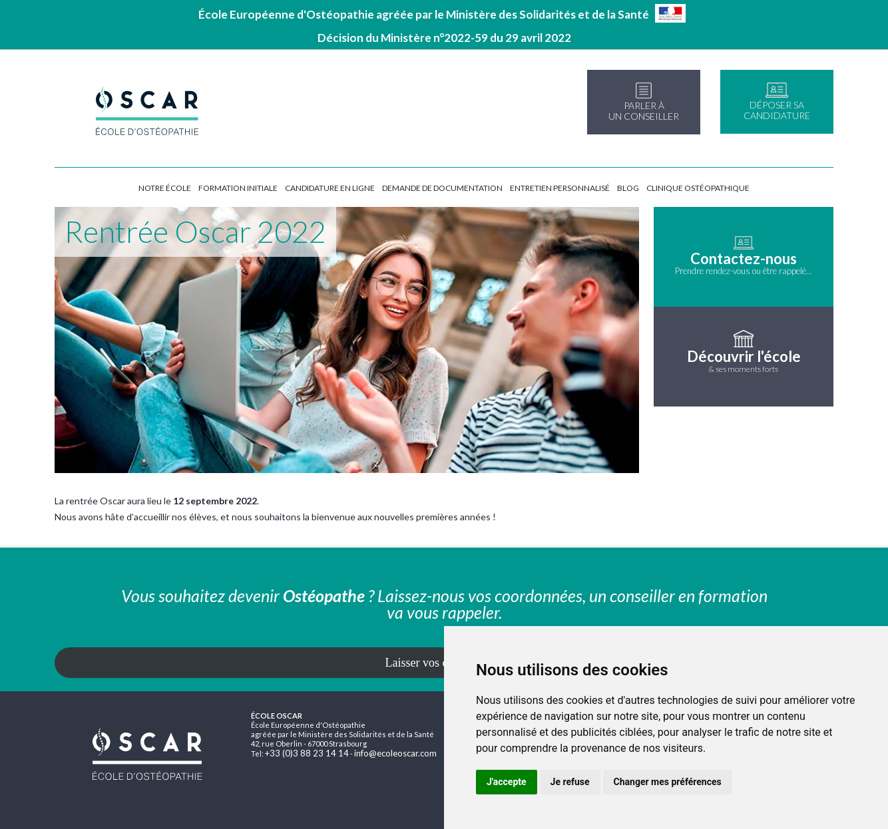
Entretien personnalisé (560, 188)
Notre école (164, 188)
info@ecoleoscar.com (395, 753)
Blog (628, 188)
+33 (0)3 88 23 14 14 (307, 753)
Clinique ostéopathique (698, 188)
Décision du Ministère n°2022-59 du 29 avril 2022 (444, 38)
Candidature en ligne (330, 188)
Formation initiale (238, 188)
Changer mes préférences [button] (668, 781)
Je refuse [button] (570, 781)
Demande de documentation (442, 188)
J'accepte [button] (507, 781)
